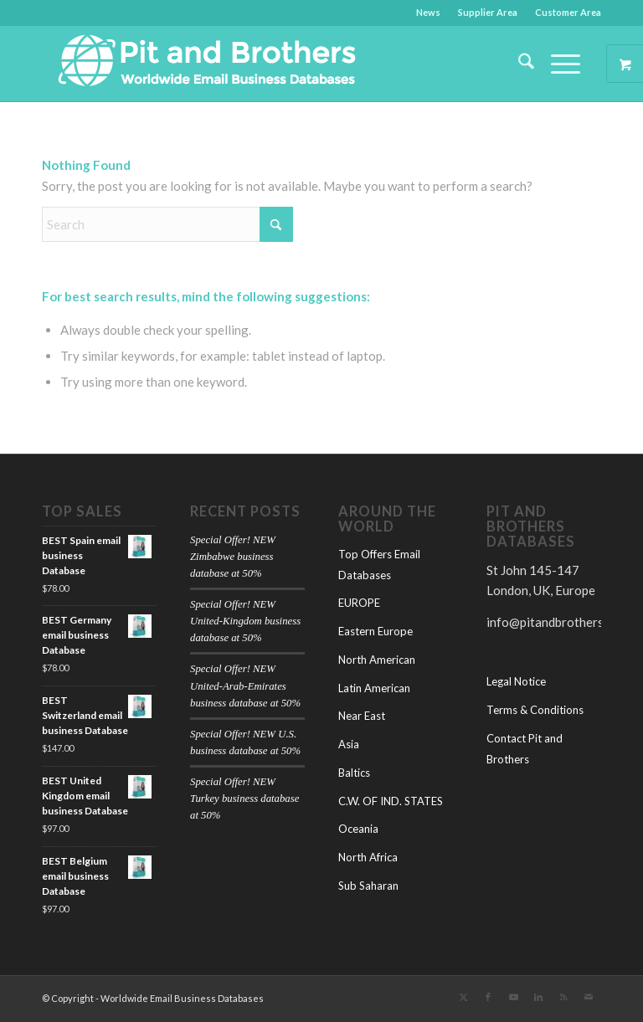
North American (376, 659)
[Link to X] (463, 996)
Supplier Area (487, 12)
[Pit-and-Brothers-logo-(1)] (207, 63)
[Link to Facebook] (488, 996)
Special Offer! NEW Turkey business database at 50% (244, 798)
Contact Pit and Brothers (524, 749)
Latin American (374, 688)
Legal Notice (516, 681)
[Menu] (557, 63)
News (428, 12)
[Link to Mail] (588, 996)
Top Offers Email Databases (379, 564)
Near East (361, 715)
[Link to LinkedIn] (538, 996)
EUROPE (359, 602)
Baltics (354, 772)
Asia (348, 744)
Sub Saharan (368, 885)
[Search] (518, 63)
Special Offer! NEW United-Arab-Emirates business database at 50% (245, 685)
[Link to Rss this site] (563, 996)
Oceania (358, 828)
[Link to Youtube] (513, 996)
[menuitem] (429, 12)
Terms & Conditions (535, 709)
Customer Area (568, 12)
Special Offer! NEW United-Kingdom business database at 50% (245, 621)
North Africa (368, 857)
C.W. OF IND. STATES (390, 801)
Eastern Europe (375, 631)
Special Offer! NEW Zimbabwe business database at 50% (232, 556)
